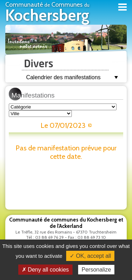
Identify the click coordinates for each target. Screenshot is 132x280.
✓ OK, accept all (90, 256)
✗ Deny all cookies (45, 270)
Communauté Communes (47, 13)
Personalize (96, 270)
